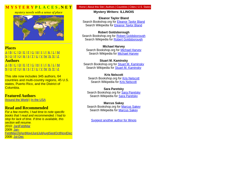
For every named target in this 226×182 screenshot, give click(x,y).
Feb (21, 126)
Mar (28, 126)
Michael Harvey (130, 50)
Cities (133, 7)
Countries (122, 7)
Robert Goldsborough (130, 36)
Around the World (17, 100)
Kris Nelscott (130, 78)
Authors (110, 7)
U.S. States (144, 7)
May (29, 133)
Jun (34, 133)
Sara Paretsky (130, 92)
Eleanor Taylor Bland (131, 22)
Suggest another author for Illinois (113, 120)
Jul (40, 133)
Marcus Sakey (130, 106)
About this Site (96, 7)
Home (82, 7)
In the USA (38, 100)
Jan (15, 126)
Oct (57, 133)
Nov (63, 133)
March (15, 133)
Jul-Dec (18, 137)
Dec (69, 133)
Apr (22, 133)
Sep (51, 133)
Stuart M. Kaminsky (131, 64)
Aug (45, 133)
